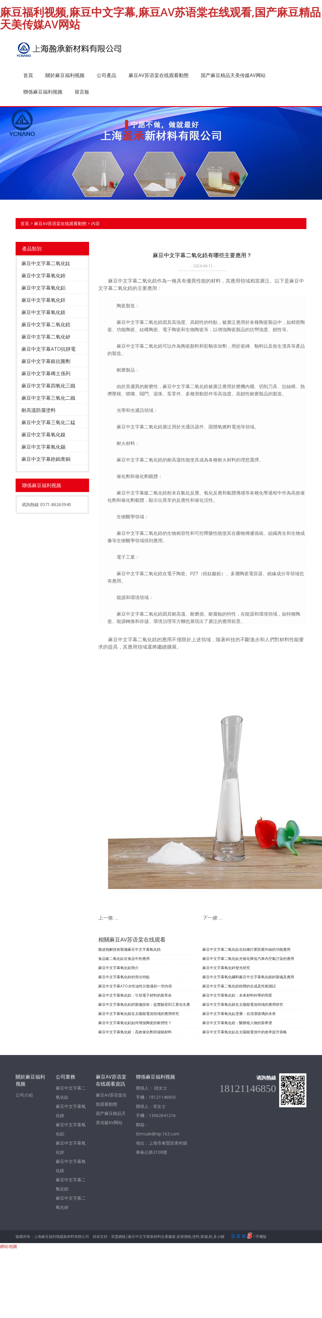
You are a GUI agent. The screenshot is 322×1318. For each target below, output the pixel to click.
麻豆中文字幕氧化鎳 (43, 434)
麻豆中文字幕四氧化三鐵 (48, 385)
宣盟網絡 (118, 1236)
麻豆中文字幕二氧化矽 (45, 336)
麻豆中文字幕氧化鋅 (43, 300)
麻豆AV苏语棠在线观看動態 (159, 75)
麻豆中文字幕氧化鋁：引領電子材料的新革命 (135, 995)
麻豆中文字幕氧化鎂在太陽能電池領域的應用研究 (242, 1004)
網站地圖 (8, 1246)
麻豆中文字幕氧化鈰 (43, 275)
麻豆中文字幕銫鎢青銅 (45, 459)
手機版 (261, 1236)
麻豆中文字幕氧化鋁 (43, 287)
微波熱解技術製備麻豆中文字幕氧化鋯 (129, 949)
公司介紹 (24, 1095)
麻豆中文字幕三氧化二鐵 (48, 397)
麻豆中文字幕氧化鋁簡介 (118, 967)
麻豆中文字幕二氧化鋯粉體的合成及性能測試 (239, 986)
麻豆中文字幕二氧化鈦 (45, 263)
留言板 (82, 91)
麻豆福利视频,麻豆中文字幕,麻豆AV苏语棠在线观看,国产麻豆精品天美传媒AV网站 (160, 18)
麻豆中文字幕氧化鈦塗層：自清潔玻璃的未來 (239, 1013)
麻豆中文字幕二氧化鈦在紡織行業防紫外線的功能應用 (246, 949)
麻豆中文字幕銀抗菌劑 (45, 361)
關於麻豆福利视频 (64, 75)
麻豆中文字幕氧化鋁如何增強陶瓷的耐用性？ (135, 1022)
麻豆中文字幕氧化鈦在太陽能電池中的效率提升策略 (244, 1032)
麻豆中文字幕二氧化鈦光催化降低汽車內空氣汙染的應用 (248, 958)
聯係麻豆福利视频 (42, 91)
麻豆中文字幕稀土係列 (45, 373)
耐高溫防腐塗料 (38, 410)
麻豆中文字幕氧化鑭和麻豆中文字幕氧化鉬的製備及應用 (248, 976)
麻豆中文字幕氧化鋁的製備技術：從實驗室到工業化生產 (144, 1004)
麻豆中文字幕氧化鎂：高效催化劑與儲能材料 (135, 1032)
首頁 (28, 75)
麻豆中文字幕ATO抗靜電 (48, 349)
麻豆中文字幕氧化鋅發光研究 (226, 967)
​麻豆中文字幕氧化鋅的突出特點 (124, 976)
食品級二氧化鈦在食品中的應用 (124, 958)
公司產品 (106, 75)
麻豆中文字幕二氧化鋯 (45, 324)
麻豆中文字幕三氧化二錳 (48, 422)
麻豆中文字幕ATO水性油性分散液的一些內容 (135, 986)
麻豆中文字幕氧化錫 (43, 446)
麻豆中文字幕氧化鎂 (43, 312)
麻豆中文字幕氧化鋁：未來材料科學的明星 (237, 995)
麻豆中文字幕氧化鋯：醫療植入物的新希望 (237, 1022)
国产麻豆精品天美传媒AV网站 (233, 75)
